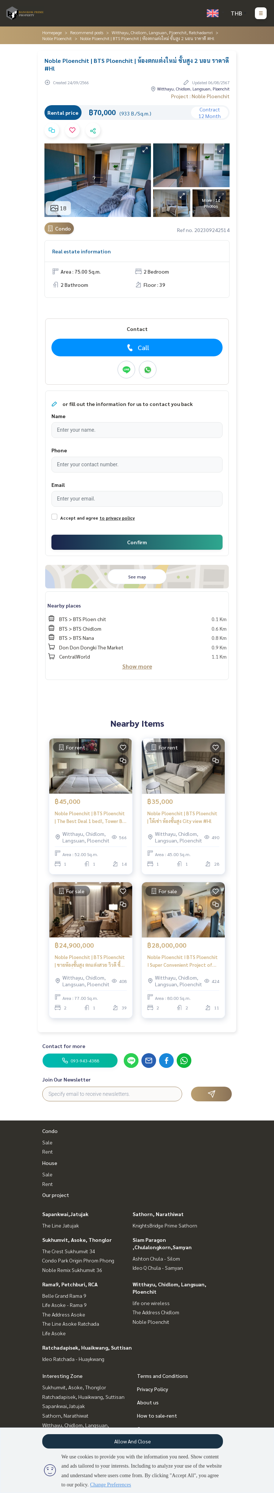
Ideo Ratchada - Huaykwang (73, 1358)
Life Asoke (54, 1333)
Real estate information (81, 251)
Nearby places (64, 605)
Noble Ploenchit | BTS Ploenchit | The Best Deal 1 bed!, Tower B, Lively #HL (90, 817)
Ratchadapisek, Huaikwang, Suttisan (87, 1347)
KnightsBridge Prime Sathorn (165, 1225)
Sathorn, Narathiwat (158, 1214)
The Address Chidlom (156, 1312)
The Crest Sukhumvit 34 (68, 1251)
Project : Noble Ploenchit (200, 96)
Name (58, 416)
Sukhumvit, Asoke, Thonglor (77, 1239)
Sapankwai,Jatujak (65, 1214)
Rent (47, 1151)
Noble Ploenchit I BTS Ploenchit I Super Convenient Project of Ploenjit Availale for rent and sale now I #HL (182, 961)
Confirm (137, 542)
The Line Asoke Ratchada (70, 1323)
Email (58, 484)
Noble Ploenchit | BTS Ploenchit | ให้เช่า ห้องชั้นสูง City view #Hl (182, 817)
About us (148, 1402)
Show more (137, 666)
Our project (55, 1194)
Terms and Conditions (162, 1375)
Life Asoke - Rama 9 (64, 1304)
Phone (59, 450)
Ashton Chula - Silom (156, 1258)
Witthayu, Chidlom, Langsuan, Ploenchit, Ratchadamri (162, 32)
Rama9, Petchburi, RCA (70, 1284)
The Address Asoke (63, 1314)
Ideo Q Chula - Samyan (158, 1267)
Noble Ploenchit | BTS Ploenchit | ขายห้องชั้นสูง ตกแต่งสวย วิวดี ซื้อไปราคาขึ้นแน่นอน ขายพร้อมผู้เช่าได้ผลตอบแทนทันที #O (90, 961)
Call (137, 347)
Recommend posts (86, 32)
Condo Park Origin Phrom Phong (78, 1260)
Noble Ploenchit (57, 38)
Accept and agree (79, 518)
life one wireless (151, 1303)
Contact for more (63, 1046)
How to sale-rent (157, 1415)
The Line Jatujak (60, 1225)
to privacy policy (117, 518)
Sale (47, 1142)
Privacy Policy (152, 1389)
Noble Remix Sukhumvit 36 (72, 1269)
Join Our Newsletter (66, 1079)
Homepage (52, 32)
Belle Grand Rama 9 (64, 1295)
